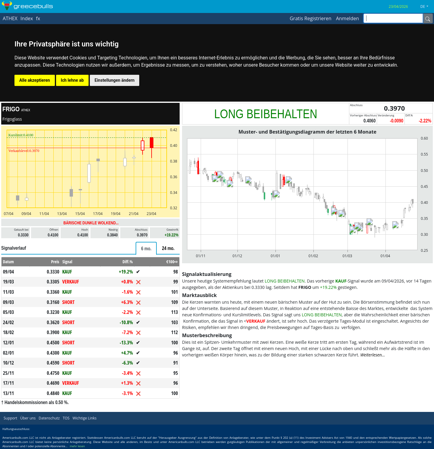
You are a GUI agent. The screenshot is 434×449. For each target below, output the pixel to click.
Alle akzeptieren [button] (34, 80)
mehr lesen (77, 446)
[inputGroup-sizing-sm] (393, 18)
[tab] (146, 248)
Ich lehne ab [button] (72, 80)
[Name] (428, 18)
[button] (426, 7)
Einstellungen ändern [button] (115, 80)
